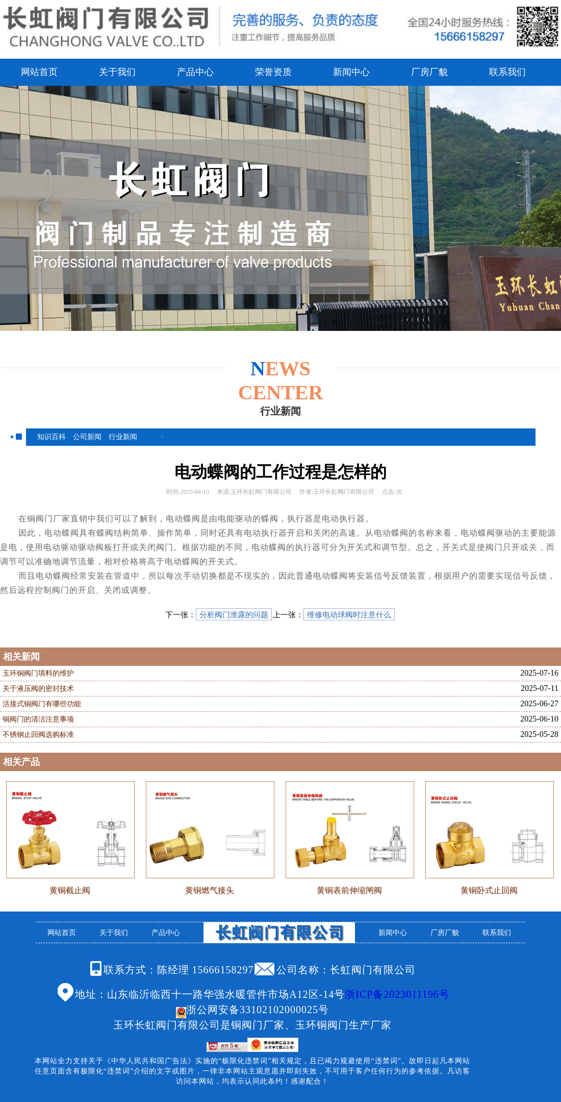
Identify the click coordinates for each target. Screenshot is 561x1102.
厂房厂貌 (429, 72)
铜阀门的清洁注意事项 (38, 719)
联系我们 (507, 72)
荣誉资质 (273, 72)
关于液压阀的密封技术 (38, 688)
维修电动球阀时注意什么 (349, 615)
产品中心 (195, 72)
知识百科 (51, 437)
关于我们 (117, 72)
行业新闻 (123, 437)
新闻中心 (351, 72)
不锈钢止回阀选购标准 (38, 734)
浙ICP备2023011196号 (397, 994)
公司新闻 (87, 437)
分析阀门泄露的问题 (233, 615)
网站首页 (39, 72)
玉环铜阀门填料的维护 (38, 673)
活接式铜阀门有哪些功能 (42, 704)
